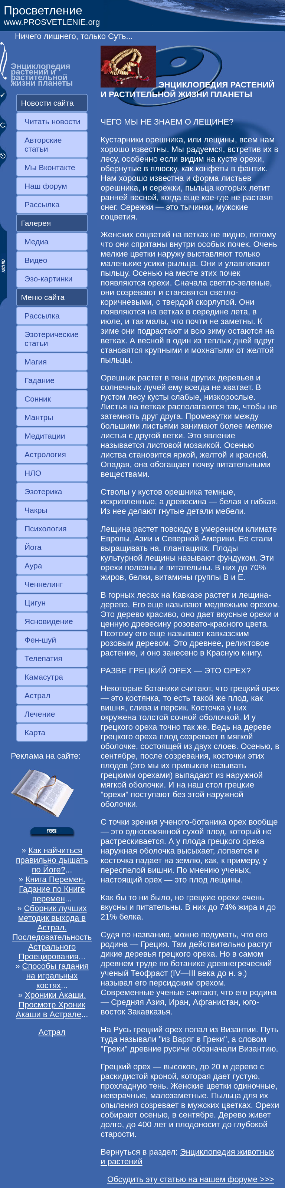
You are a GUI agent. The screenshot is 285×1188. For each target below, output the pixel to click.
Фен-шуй (40, 640)
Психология (45, 528)
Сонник (37, 399)
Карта (34, 732)
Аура (33, 565)
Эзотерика (43, 491)
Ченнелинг (43, 584)
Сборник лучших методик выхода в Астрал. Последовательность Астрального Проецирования (52, 932)
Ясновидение (48, 621)
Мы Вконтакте (49, 167)
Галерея (36, 223)
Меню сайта (43, 297)
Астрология (45, 454)
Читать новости (52, 121)
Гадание (39, 380)
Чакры (36, 510)
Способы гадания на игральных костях (55, 975)
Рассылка (42, 204)
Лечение (39, 714)
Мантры (38, 417)
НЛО (32, 473)
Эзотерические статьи (51, 338)
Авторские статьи (43, 144)
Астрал (37, 695)
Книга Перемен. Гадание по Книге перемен (52, 889)
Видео (35, 260)
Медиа (36, 241)
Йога (33, 547)
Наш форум (45, 186)
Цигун (35, 602)
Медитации (44, 436)
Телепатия (43, 658)
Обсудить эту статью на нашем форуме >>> (190, 1179)
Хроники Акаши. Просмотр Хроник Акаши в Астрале (51, 1004)
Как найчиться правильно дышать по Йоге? (52, 860)
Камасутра (43, 677)
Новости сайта (47, 103)
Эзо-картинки (48, 278)
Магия (35, 361)
